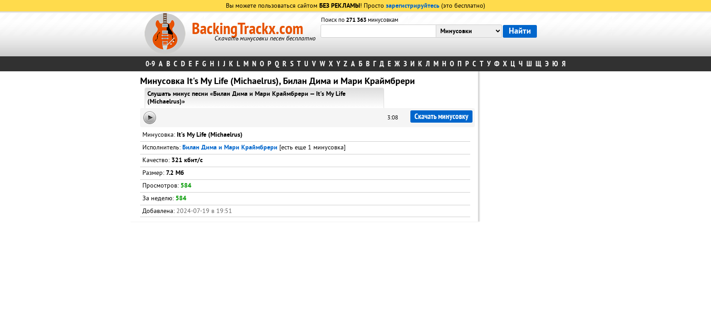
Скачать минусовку (441, 116)
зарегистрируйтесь (412, 6)
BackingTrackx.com (247, 29)
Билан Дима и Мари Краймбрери (230, 148)
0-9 (150, 63)
